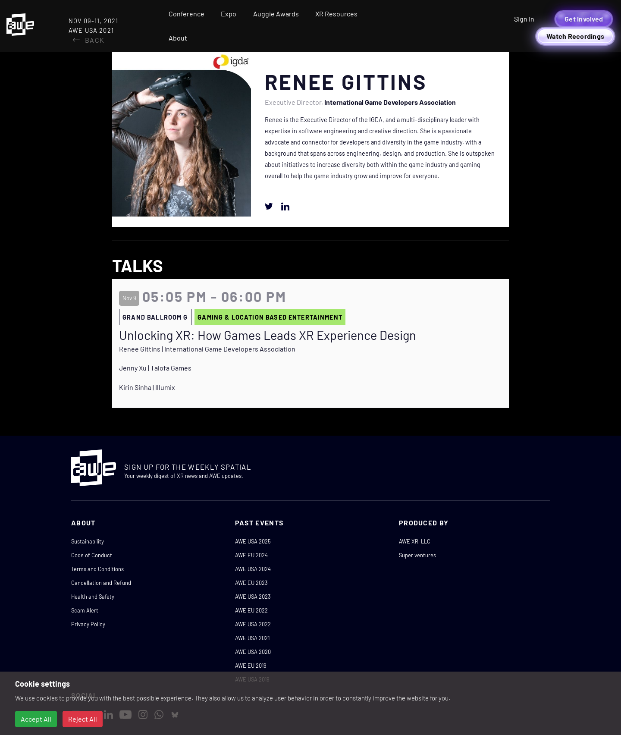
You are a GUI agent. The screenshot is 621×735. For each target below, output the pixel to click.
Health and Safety (92, 596)
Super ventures (417, 555)
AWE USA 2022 (253, 624)
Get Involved (584, 19)
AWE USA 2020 (253, 651)
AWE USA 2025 (253, 541)
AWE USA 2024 (253, 568)
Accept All (36, 719)
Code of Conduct (91, 555)
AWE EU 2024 (251, 555)
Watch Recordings (575, 36)
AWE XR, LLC (414, 541)
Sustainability (87, 541)
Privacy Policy (88, 624)
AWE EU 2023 (251, 582)
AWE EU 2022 (251, 610)
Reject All (82, 719)
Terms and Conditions (97, 568)
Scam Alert (84, 610)
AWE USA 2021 (252, 637)
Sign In (524, 19)
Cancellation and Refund (101, 582)
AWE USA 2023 (253, 596)
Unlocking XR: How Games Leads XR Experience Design (267, 335)
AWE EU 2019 (251, 665)
